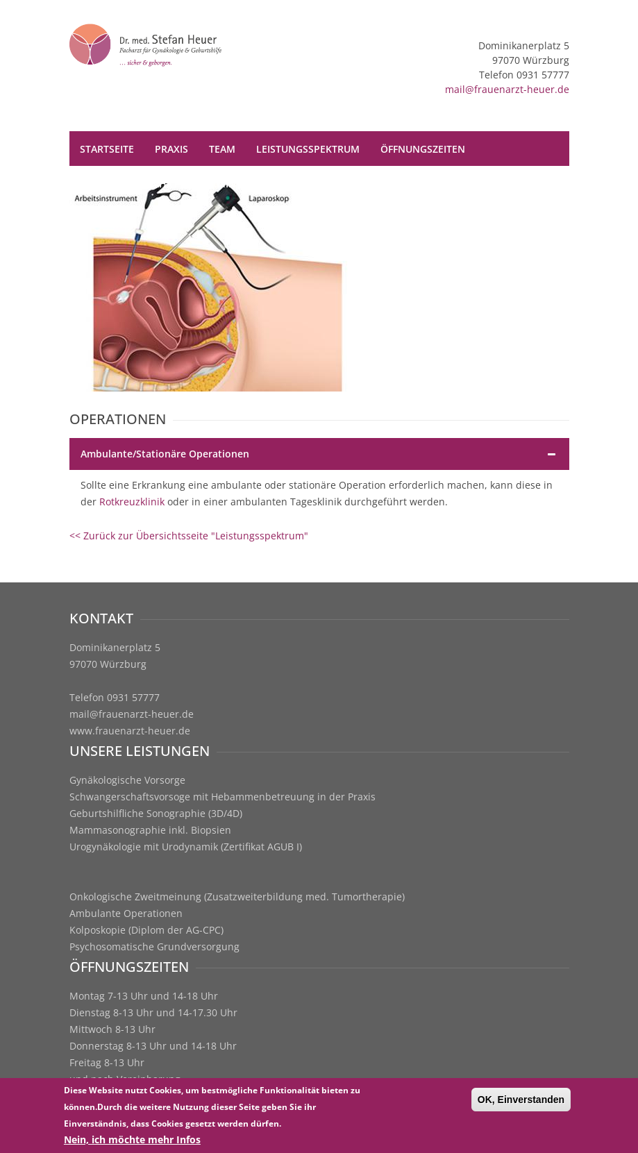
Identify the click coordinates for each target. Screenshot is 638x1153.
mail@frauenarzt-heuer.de (507, 89)
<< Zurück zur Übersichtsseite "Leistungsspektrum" (188, 535)
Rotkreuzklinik (132, 501)
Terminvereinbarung (254, 183)
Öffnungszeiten (422, 148)
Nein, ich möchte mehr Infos (132, 1140)
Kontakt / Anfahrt (129, 183)
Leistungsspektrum (308, 148)
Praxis (171, 148)
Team (222, 148)
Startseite (107, 148)
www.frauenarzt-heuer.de (129, 730)
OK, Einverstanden (521, 1100)
